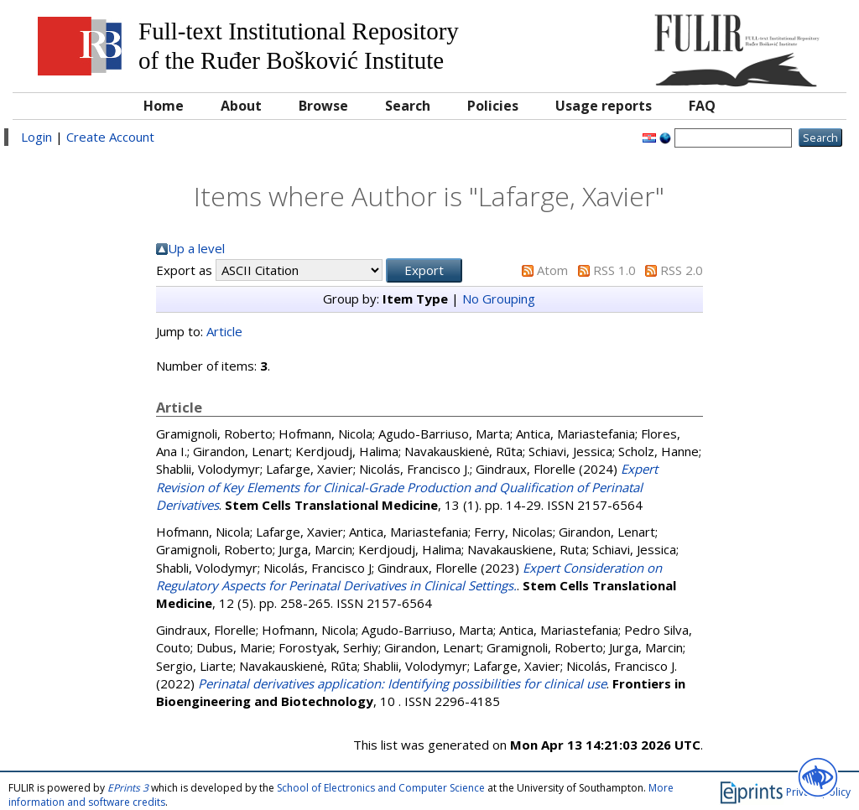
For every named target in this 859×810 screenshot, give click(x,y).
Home (163, 105)
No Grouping (498, 298)
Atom (552, 270)
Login (36, 136)
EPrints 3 (127, 788)
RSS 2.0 (681, 270)
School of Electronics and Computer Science (381, 788)
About (241, 105)
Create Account (110, 136)
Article (224, 331)
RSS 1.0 (614, 270)
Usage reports (603, 105)
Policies (492, 105)
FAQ (702, 105)
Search (407, 105)
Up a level (196, 248)
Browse (323, 105)
